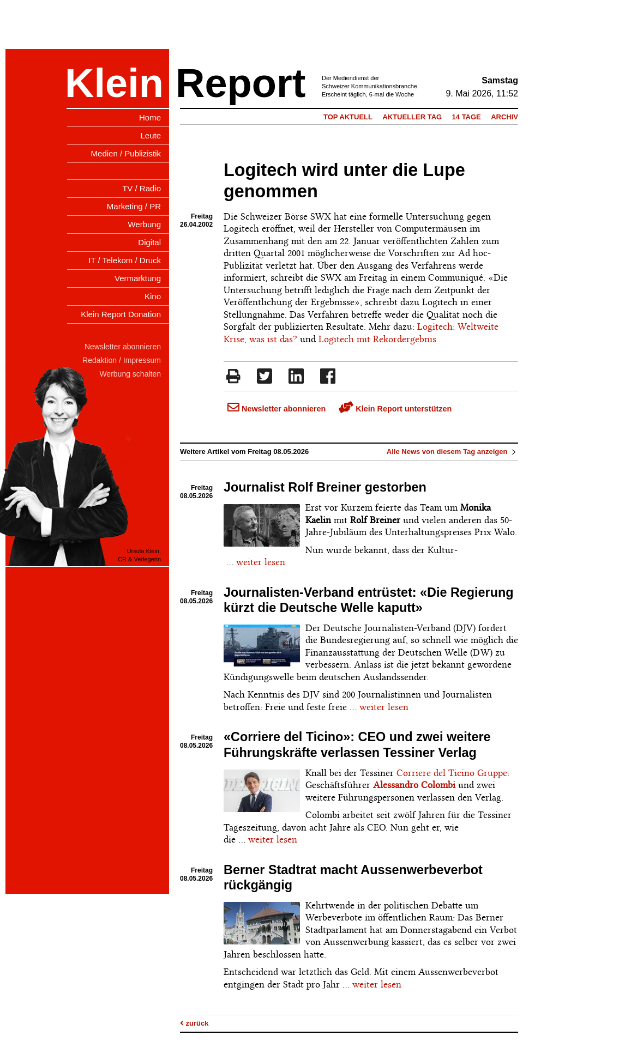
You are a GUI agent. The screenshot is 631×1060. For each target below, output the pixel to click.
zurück (194, 1023)
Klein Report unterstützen (395, 408)
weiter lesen (260, 561)
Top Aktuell (347, 117)
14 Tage (466, 117)
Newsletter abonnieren (276, 408)
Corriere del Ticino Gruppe (451, 772)
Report (240, 83)
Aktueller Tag (412, 117)
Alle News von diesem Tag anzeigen (452, 451)
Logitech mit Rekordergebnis (377, 339)
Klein (114, 83)
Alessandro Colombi (414, 784)
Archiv (504, 117)
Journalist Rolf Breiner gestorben (325, 487)
